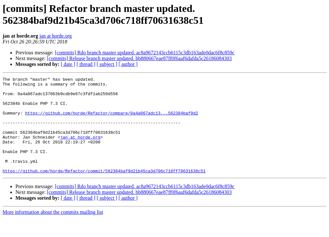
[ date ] (68, 64)
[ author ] (128, 64)
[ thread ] (85, 64)
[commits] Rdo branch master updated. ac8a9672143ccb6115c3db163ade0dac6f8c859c (145, 52)
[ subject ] (107, 64)
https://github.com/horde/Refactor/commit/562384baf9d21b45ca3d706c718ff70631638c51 (104, 190)
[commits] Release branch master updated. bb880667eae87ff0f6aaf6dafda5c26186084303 (139, 58)
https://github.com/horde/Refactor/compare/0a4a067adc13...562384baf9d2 (111, 120)
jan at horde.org (56, 36)
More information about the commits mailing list (53, 231)
